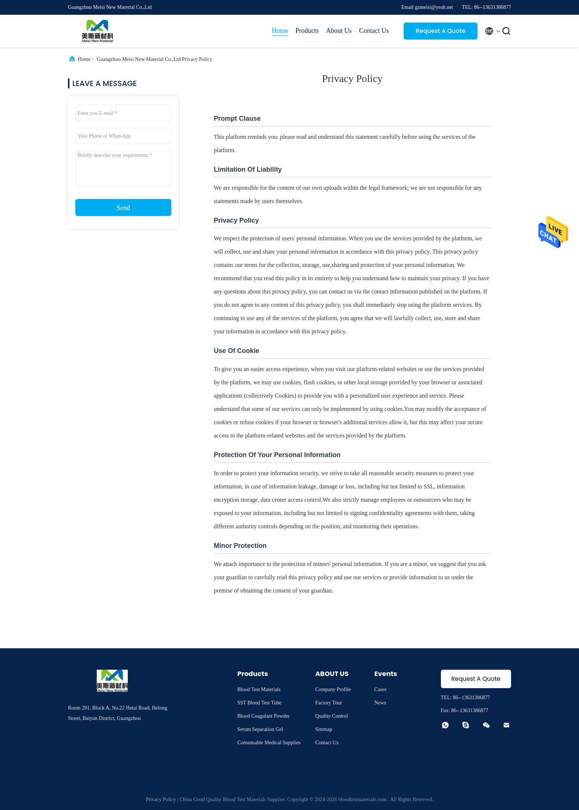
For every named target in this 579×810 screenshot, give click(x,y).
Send (123, 208)
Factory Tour (328, 703)
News (380, 703)
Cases (380, 689)
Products (307, 30)
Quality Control (331, 716)
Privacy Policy (161, 799)
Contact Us (374, 30)
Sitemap (323, 729)
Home (280, 30)
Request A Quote (440, 31)
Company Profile (333, 689)
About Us (339, 30)
